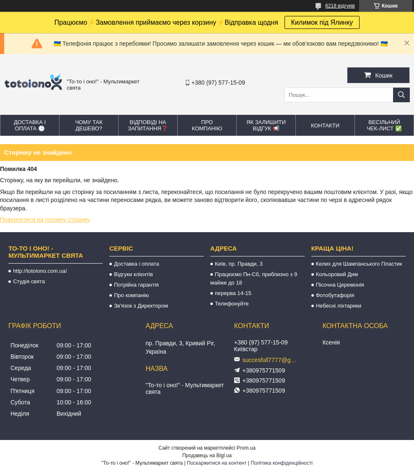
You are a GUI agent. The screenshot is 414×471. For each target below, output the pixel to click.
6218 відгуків (340, 6)
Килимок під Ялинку (322, 22)
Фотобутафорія (335, 295)
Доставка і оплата (136, 264)
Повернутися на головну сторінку (45, 219)
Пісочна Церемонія (340, 285)
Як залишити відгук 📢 (266, 125)
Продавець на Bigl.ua (207, 455)
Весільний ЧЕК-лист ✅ (384, 125)
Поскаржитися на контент (216, 463)
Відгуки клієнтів (133, 274)
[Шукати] (401, 95)
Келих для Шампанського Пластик (359, 264)
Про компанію (207, 125)
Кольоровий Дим (337, 274)
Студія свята (29, 281)
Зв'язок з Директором (141, 306)
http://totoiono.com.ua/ (40, 271)
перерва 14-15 (233, 293)
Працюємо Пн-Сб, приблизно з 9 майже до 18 (253, 278)
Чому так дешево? (88, 125)
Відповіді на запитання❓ (148, 125)
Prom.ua (246, 448)
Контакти (325, 125)
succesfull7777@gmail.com (272, 360)
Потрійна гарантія (136, 285)
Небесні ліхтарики (339, 306)
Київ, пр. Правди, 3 (239, 264)
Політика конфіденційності (282, 463)
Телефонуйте (232, 303)
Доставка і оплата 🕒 (30, 125)
